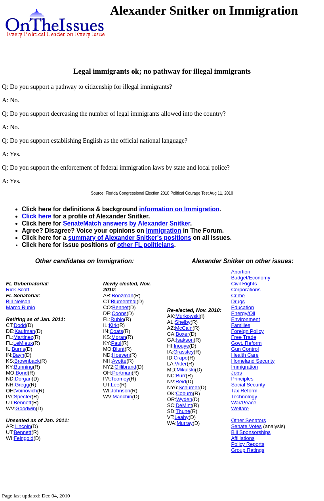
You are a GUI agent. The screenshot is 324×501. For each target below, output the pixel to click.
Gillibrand (125, 367)
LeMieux (23, 343)
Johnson (120, 391)
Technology (244, 397)
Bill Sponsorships (251, 432)
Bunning (23, 367)
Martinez (23, 337)
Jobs (236, 373)
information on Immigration (179, 209)
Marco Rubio (20, 307)
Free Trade (243, 337)
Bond (22, 373)
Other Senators (248, 420)
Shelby (183, 322)
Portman (122, 373)
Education (242, 307)
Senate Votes (246, 426)
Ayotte (119, 361)
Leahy (182, 417)
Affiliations (242, 438)
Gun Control (245, 349)
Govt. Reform (246, 343)
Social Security (248, 385)
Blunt (119, 349)
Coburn (184, 393)
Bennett (23, 402)
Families (240, 325)
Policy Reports (247, 444)
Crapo (180, 358)
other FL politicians (145, 244)
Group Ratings (247, 450)
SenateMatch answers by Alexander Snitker (126, 223)
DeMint (183, 405)
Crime (238, 295)
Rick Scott (17, 290)
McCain (183, 328)
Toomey (120, 379)
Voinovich (26, 391)
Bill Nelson (18, 301)
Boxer (182, 334)
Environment (245, 319)
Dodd (20, 325)
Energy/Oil (243, 313)
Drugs (238, 301)
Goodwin (25, 408)
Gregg (22, 385)
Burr (181, 376)
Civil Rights (244, 284)
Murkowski (187, 316)
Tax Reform (244, 391)
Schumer (189, 387)
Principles (242, 379)
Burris (18, 349)
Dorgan (23, 379)
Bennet (120, 307)
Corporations (245, 290)
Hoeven (121, 355)
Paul (116, 343)
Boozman (122, 295)
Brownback (27, 361)
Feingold (24, 438)
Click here (36, 216)
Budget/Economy (250, 278)
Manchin (122, 397)
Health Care (244, 355)
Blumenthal (124, 301)
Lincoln (23, 426)
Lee (115, 385)
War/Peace (243, 402)
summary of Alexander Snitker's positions (129, 237)
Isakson (185, 340)
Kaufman (25, 331)
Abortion (240, 272)
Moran (118, 337)
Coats (116, 331)
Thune (182, 411)
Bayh (19, 355)
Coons (119, 313)
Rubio (117, 319)
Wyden (184, 399)
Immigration (163, 230)
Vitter (181, 364)
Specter (23, 397)
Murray (184, 423)
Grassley (183, 352)
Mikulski (186, 370)
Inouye (181, 346)
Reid (180, 381)
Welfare (240, 408)
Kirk (113, 325)
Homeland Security (252, 361)
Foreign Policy (247, 331)
